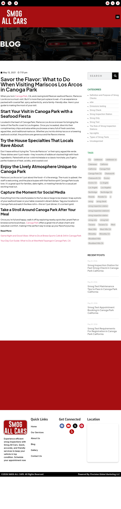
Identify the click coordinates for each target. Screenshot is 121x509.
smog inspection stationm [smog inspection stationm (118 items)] (102, 211)
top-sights (97, 133)
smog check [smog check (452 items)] (105, 201)
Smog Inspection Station (104, 114)
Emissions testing (101, 106)
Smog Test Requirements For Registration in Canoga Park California (105, 331)
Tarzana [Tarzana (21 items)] (95, 225)
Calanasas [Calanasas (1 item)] (96, 164)
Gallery (34, 450)
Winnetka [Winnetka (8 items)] (95, 234)
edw (95, 102)
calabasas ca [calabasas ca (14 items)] (114, 160)
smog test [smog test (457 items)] (108, 220)
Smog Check (98, 110)
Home (34, 426)
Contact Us (36, 456)
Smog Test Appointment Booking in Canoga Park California (104, 310)
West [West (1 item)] (116, 225)
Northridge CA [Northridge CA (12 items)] (109, 192)
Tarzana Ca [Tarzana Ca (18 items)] (106, 225)
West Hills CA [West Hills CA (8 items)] (108, 229)
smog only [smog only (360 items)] (96, 220)
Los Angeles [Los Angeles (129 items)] (109, 188)
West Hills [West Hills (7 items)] (96, 229)
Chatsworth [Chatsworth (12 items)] (113, 174)
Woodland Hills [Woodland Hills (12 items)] (98, 239)
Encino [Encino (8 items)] (110, 178)
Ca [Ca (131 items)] (93, 160)
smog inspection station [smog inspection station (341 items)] (101, 206)
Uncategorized (99, 141)
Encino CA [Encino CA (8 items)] (96, 183)
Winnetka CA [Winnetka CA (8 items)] (108, 234)
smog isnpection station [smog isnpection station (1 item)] (101, 215)
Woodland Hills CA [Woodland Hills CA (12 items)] (99, 243)
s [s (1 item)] (113, 197)
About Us (35, 438)
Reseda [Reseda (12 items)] (95, 197)
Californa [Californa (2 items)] (107, 164)
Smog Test (98, 122)
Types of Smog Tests (102, 137)
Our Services (37, 432)
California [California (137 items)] (95, 169)
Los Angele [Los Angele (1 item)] (96, 188)
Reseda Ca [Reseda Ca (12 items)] (105, 197)
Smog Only (98, 118)
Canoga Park (13, 96)
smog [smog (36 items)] (94, 201)
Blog (33, 444)
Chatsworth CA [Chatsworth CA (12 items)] (98, 178)
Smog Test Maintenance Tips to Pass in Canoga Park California (105, 289)
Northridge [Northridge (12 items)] (96, 192)
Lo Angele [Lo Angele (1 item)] (107, 183)
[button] (117, 17)
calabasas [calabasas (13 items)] (101, 160)
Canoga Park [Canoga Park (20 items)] (108, 169)
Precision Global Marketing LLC (105, 474)
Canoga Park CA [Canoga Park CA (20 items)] (98, 174)
